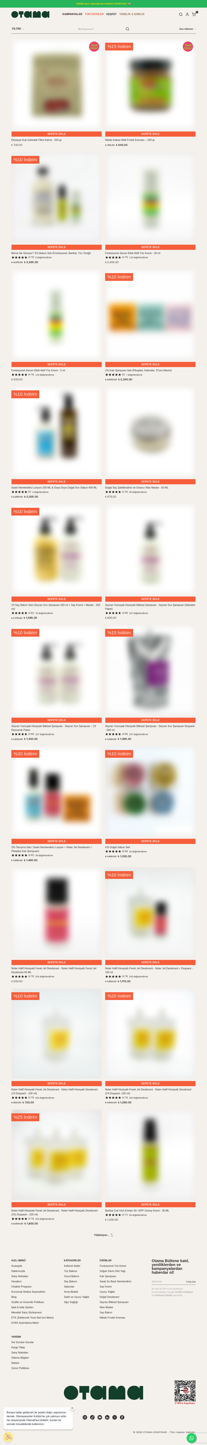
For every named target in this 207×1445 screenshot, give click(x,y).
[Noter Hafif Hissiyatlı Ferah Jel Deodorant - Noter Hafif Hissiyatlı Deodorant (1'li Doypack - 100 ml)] (56, 1033)
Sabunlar (69, 1286)
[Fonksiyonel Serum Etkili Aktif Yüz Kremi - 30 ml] (150, 197)
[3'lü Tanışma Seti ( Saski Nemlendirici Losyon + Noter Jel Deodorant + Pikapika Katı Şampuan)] (56, 791)
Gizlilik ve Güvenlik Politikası (27, 1302)
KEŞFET (111, 14)
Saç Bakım (106, 1312)
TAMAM (191, 1281)
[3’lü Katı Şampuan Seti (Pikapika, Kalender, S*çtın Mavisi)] (150, 314)
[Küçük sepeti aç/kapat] (194, 14)
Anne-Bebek (71, 1291)
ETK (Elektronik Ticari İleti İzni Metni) (32, 1317)
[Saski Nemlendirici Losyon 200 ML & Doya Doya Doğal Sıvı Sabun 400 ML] (56, 431)
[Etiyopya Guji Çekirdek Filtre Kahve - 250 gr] (56, 84)
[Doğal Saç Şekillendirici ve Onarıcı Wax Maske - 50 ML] (150, 431)
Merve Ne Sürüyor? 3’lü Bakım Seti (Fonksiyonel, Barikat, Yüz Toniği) (51, 253)
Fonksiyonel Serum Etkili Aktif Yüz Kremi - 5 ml (38, 370)
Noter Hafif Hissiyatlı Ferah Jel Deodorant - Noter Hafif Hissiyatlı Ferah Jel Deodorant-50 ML (53, 970)
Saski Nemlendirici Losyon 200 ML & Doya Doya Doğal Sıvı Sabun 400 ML (54, 487)
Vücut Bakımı (71, 1276)
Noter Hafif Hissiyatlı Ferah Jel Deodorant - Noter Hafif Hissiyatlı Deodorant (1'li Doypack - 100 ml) (54, 1091)
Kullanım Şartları (164, 1295)
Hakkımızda (18, 1271)
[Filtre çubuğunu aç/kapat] (19, 29)
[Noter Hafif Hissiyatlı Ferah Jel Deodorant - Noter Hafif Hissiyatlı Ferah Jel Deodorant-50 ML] (56, 912)
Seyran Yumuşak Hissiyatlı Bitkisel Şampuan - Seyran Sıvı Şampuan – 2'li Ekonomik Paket (53, 728)
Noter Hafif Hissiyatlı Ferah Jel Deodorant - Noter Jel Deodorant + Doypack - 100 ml (149, 970)
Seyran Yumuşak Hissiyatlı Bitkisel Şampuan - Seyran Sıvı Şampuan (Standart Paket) (150, 607)
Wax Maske (106, 1307)
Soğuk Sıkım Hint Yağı (112, 1271)
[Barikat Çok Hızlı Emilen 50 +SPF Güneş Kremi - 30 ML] (150, 1154)
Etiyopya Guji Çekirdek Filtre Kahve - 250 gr (36, 140)
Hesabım (16, 1281)
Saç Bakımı (70, 1281)
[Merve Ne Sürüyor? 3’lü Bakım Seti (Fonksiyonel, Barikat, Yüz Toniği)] (56, 197)
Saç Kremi (106, 1286)
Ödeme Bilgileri (20, 1357)
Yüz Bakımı (70, 1271)
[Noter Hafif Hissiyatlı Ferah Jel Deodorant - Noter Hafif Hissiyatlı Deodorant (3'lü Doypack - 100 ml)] (56, 1154)
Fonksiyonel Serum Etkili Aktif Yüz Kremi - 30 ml (132, 253)
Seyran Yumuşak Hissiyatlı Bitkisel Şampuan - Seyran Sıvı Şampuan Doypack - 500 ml (150, 728)
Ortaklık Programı (21, 1286)
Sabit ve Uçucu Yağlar (76, 1297)
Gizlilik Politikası (184, 1292)
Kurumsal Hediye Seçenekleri (28, 1291)
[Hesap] (187, 14)
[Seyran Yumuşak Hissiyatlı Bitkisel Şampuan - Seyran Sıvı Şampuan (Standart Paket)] (150, 549)
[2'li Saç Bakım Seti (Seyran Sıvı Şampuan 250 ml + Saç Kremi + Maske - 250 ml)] (56, 549)
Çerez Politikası (20, 1368)
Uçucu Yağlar (107, 1291)
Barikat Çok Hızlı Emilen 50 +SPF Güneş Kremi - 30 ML (137, 1210)
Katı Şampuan (108, 1276)
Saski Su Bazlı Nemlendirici (115, 1281)
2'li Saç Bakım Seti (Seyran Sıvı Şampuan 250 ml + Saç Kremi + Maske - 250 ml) (55, 607)
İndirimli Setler (72, 1266)
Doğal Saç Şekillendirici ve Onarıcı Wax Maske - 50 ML (137, 487)
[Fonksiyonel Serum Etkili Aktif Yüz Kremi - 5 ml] (56, 314)
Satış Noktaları (19, 1276)
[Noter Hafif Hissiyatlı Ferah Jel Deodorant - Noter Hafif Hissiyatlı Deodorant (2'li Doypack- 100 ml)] (150, 1033)
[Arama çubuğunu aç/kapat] (181, 14)
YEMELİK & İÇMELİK (132, 14)
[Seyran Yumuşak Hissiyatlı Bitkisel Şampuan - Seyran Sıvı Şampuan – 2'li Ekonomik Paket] (56, 670)
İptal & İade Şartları (22, 1307)
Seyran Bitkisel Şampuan (114, 1302)
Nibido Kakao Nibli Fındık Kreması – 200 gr (130, 140)
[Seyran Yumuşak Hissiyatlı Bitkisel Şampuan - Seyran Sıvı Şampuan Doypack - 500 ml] (150, 670)
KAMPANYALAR (72, 14)
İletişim (15, 1363)
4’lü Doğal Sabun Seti (117, 847)
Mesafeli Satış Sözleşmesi (26, 1312)
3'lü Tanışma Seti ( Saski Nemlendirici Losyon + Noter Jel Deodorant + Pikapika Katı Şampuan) (51, 849)
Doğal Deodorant (109, 1297)
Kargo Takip (18, 1347)
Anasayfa (16, 1266)
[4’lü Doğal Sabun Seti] (150, 791)
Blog (13, 1297)
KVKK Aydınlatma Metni (25, 1322)
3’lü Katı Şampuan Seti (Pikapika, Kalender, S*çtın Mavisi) (138, 370)
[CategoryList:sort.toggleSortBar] (187, 29)
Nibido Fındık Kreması (112, 1317)
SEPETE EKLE (56, 134)
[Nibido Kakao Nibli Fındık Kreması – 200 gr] (150, 84)
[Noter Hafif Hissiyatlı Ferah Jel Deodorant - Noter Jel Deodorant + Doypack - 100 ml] (150, 912)
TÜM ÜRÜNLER (94, 14)
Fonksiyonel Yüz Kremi (113, 1266)
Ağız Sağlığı (71, 1302)
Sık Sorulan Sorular (22, 1342)
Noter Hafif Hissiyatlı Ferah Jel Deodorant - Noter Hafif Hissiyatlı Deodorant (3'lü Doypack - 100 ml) (54, 1212)
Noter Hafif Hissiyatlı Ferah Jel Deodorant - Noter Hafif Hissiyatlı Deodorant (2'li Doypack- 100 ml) (148, 1091)
